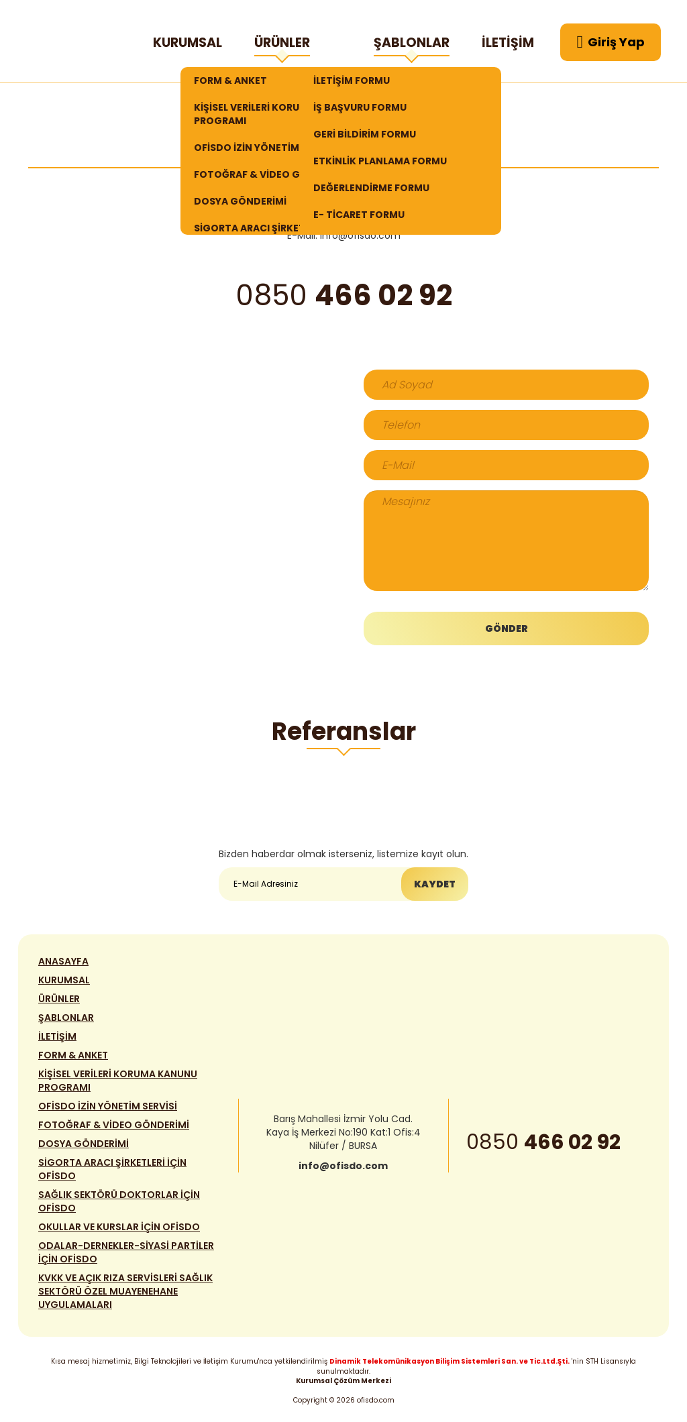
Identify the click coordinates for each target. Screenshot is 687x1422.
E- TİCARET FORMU (359, 214)
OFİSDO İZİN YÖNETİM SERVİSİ (265, 147)
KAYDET (435, 884)
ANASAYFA (63, 961)
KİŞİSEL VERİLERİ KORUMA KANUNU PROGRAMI (276, 114)
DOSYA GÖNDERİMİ (240, 201)
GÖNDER (506, 628)
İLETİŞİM (508, 43)
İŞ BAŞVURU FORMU (360, 107)
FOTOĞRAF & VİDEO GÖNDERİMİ (271, 174)
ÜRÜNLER (282, 45)
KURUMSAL (187, 43)
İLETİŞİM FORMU (351, 80)
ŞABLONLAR (412, 45)
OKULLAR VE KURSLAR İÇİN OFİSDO (119, 1227)
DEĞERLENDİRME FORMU (371, 188)
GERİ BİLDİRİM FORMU (364, 134)
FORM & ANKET (230, 80)
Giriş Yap (611, 42)
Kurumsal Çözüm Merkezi (343, 1381)
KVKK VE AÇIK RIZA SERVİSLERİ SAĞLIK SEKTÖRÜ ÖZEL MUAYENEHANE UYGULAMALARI (125, 1291)
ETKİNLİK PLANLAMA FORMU (380, 161)
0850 (543, 1142)
